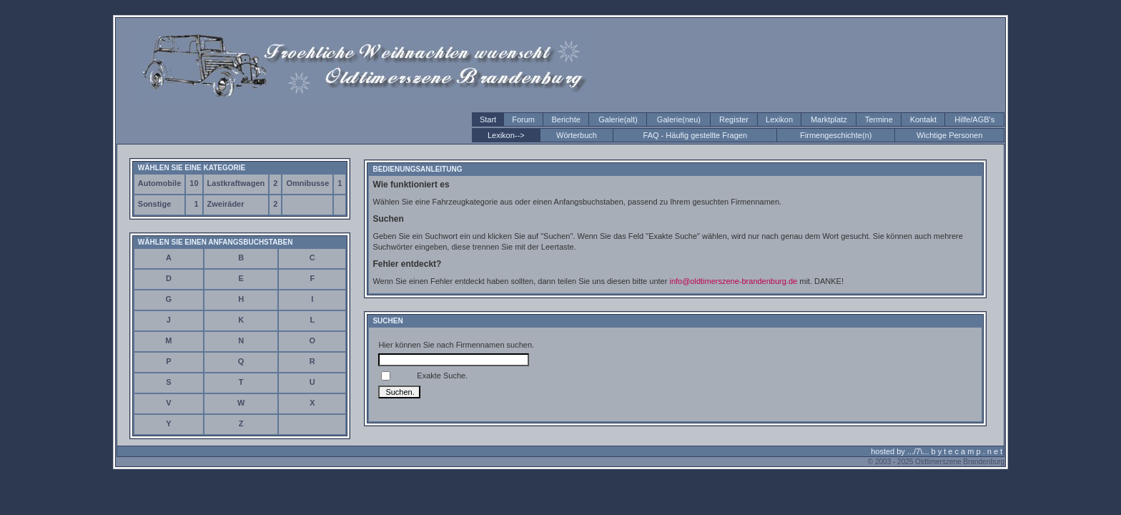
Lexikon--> (506, 135)
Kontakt (923, 119)
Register (734, 119)
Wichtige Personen (949, 135)
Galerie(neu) (679, 119)
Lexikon (779, 119)
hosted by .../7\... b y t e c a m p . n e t (936, 451)
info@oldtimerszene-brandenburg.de (733, 281)
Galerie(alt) (617, 119)
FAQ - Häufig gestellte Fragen (695, 135)
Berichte (565, 119)
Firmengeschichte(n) (835, 135)
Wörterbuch (576, 135)
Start (488, 119)
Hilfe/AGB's (974, 119)
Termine (879, 119)
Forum (523, 119)
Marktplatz (829, 119)
